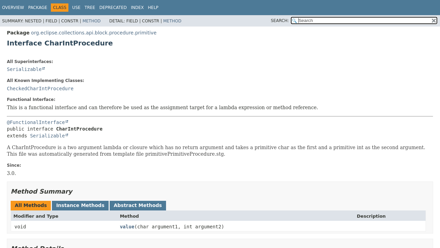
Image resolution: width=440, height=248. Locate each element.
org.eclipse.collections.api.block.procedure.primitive (93, 32)
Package (37, 7)
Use (76, 7)
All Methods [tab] (31, 205)
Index (137, 7)
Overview (13, 7)
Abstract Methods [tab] (138, 205)
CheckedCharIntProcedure (40, 88)
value (127, 226)
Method (91, 21)
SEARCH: (280, 20)
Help (153, 7)
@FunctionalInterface (36, 122)
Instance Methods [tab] (80, 205)
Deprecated (113, 7)
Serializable (24, 69)
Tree (90, 7)
